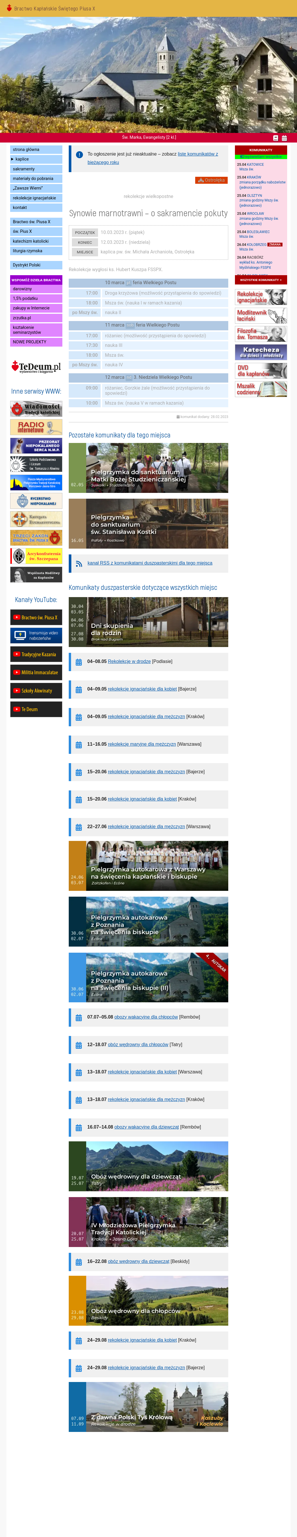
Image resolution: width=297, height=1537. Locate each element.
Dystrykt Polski (27, 265)
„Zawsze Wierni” (28, 188)
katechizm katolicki (31, 241)
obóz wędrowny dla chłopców (138, 1044)
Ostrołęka (211, 180)
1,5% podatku (25, 298)
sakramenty (24, 169)
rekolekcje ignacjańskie (34, 198)
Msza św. (247, 169)
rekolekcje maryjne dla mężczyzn (142, 744)
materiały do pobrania (33, 178)
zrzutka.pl (22, 318)
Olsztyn (254, 196)
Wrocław (255, 214)
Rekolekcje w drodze (129, 661)
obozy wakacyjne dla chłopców (146, 1017)
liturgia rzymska (27, 250)
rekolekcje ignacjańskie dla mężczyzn (146, 716)
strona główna (26, 149)
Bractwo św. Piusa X (31, 221)
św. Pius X (22, 231)
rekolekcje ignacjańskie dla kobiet (142, 688)
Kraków (254, 177)
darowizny (22, 289)
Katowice (255, 165)
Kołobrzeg (257, 245)
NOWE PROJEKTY (29, 342)
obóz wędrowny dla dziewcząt (138, 1261)
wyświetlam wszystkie (261, 157)
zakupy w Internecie (31, 308)
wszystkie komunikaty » (261, 280)
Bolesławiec (258, 232)
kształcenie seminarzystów (27, 330)
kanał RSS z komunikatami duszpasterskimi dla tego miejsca (150, 563)
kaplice (22, 159)
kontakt (20, 207)
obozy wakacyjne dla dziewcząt (146, 1127)
